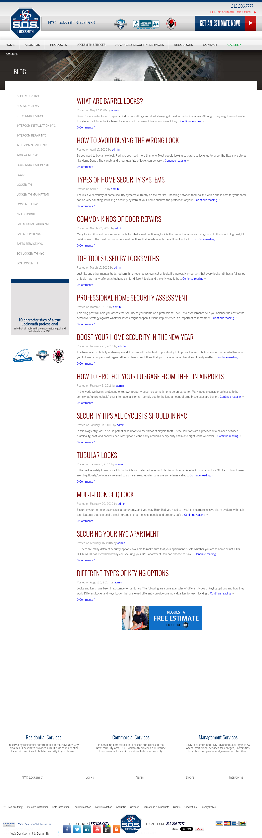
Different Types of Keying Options (123, 573)
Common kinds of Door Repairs (119, 219)
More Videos (38, 339)
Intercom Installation (37, 806)
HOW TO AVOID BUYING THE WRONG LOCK (128, 140)
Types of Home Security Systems (121, 179)
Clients (177, 806)
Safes (140, 777)
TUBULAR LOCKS (97, 455)
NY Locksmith (26, 213)
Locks (21, 174)
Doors (190, 777)
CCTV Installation (30, 115)
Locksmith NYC (27, 204)
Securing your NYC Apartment (118, 533)
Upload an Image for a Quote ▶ (233, 11)
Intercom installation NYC (36, 125)
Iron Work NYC (27, 154)
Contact (210, 44)
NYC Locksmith (32, 777)
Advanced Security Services (139, 44)
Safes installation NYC (33, 223)
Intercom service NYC (32, 145)
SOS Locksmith (27, 263)
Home (10, 44)
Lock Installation (82, 806)
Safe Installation (61, 806)
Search (12, 54)
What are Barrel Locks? (110, 101)
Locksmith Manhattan (33, 194)
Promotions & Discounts (156, 806)
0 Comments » (86, 127)
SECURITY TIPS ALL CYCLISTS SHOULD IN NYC (132, 415)
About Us (32, 44)
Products (58, 44)
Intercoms (236, 777)
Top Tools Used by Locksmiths (118, 258)
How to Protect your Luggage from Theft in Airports (150, 376)
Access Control (28, 95)
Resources (183, 44)
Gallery (234, 44)
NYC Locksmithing (13, 806)
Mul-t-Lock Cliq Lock (105, 494)
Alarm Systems (28, 105)
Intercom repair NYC (32, 135)
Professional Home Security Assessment (132, 297)
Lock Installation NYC (33, 164)
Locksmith (24, 184)
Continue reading (192, 120)
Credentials (191, 806)
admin (115, 109)
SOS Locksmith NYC (30, 253)
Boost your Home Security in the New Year (135, 337)
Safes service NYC (30, 243)
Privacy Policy (208, 806)
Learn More (44, 760)
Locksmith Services (91, 45)
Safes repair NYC (29, 233)
